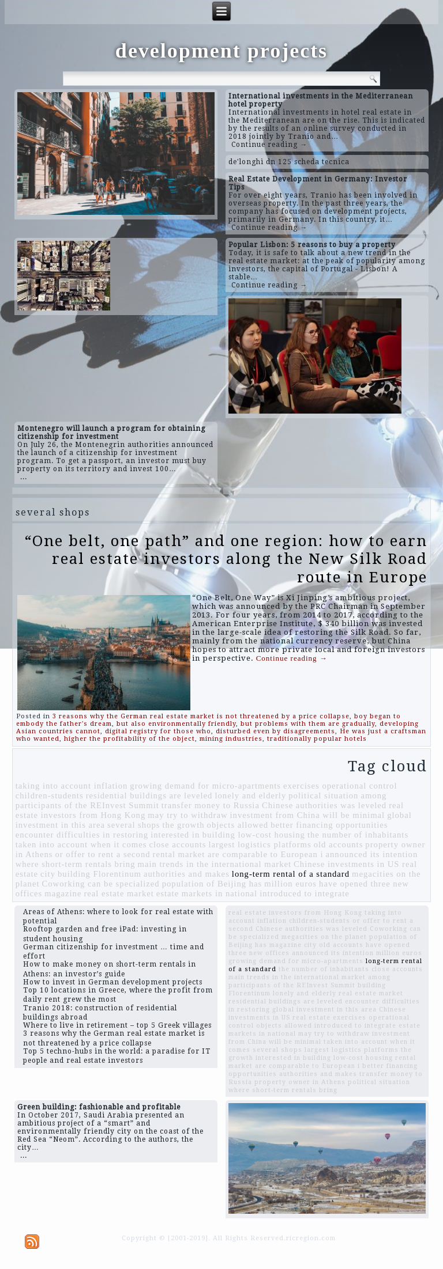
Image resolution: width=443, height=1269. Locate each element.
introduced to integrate (305, 893)
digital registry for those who (158, 731)
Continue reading (292, 658)
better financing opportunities (329, 824)
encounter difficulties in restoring (82, 834)
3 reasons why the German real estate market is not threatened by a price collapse (201, 716)
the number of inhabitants (357, 834)
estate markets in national (206, 893)
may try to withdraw (187, 815)
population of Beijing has (212, 883)
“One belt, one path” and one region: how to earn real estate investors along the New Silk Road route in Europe (226, 558)
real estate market (118, 893)
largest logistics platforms (260, 844)
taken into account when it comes (81, 844)
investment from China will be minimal (307, 815)
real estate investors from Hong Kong (295, 912)
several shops (133, 824)
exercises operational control (340, 785)
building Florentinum (99, 873)
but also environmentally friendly (176, 724)
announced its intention (372, 854)
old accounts (338, 844)
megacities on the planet (324, 937)
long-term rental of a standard (291, 873)
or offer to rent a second (102, 854)
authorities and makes (187, 873)
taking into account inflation (72, 785)
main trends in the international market (215, 864)
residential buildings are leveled (149, 795)
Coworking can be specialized (100, 883)
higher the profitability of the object (129, 739)
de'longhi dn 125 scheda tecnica (289, 162)
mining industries (231, 739)
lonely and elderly (250, 795)
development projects (221, 50)
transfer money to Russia (211, 805)
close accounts (177, 844)
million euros (290, 883)
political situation (323, 795)
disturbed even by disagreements (275, 731)
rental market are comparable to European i (238, 854)
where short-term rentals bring (76, 864)
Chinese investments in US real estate (317, 1013)
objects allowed (238, 824)
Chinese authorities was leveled (324, 805)
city (47, 873)
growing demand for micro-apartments (205, 785)
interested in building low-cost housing (228, 834)
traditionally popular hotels (317, 739)
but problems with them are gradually (308, 724)
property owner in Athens (300, 1082)
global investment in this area (324, 1009)
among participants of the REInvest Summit (309, 981)
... (23, 477)
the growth (184, 824)
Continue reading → (269, 145)
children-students (50, 795)
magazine (62, 893)
